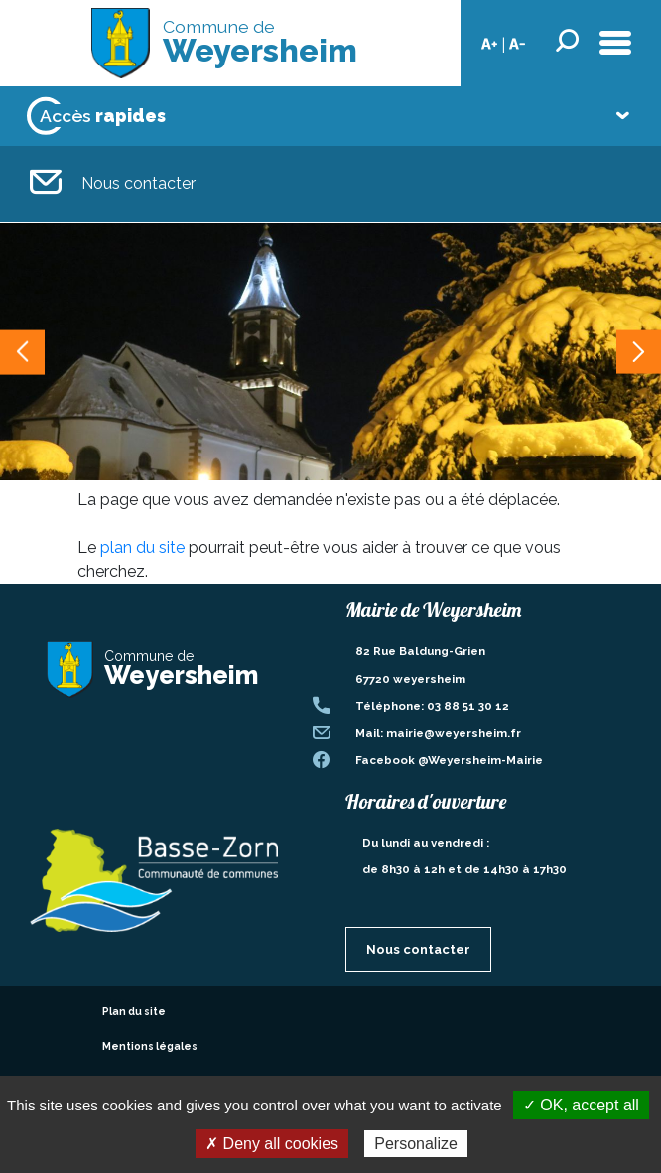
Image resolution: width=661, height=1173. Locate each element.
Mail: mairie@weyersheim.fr (438, 733)
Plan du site (134, 1011)
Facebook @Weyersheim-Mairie (449, 760)
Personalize (416, 1143)
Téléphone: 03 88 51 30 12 (432, 706)
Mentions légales (150, 1046)
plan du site (142, 547)
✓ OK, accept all (581, 1105)
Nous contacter (113, 184)
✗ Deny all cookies (271, 1143)
